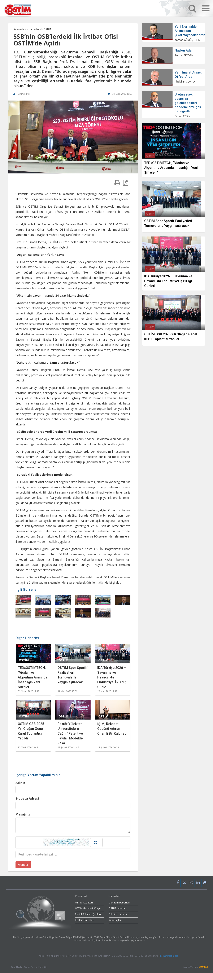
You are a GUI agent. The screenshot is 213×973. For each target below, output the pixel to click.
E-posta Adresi (27, 798)
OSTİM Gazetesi (84, 902)
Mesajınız (23, 814)
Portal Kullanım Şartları (88, 914)
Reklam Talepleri (84, 919)
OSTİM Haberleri (118, 908)
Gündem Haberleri (119, 902)
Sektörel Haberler (119, 914)
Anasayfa (18, 29)
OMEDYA (203, 967)
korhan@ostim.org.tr (170, 955)
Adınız (20, 782)
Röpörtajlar (115, 919)
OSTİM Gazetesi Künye (88, 908)
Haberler (34, 29)
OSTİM (47, 29)
